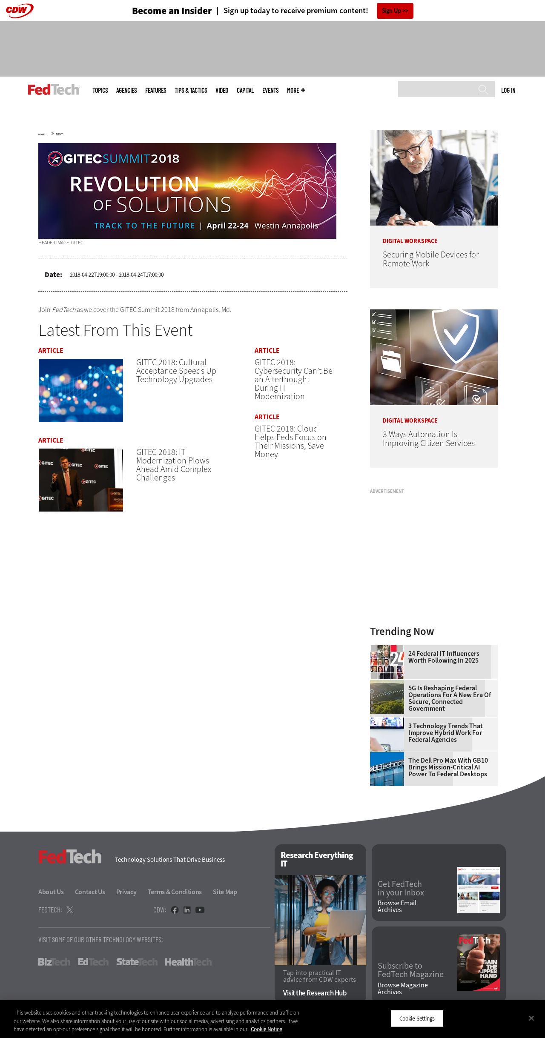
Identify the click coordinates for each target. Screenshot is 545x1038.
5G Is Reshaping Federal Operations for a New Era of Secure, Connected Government (449, 698)
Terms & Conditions (175, 891)
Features (155, 90)
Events (270, 90)
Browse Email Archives (397, 906)
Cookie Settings (417, 1018)
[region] (272, 1019)
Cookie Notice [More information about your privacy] (266, 1029)
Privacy (126, 891)
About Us (51, 891)
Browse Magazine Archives (403, 988)
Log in (508, 90)
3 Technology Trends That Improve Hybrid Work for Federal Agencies (445, 733)
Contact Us (90, 891)
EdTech (93, 962)
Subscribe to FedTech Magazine (411, 970)
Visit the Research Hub (315, 993)
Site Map (225, 891)
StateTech (137, 962)
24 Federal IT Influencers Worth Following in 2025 (443, 657)
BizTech (54, 962)
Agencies (126, 90)
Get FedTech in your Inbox (401, 888)
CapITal (245, 90)
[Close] (531, 1018)
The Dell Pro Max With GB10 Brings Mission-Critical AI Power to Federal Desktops (448, 767)
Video (221, 90)
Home (41, 134)
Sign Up (391, 11)
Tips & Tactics (191, 90)
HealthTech (188, 962)
